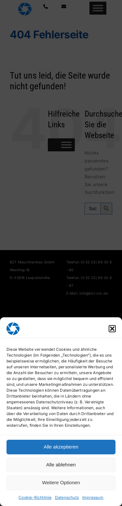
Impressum (92, 497)
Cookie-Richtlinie (35, 497)
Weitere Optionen (61, 482)
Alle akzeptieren (61, 446)
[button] (112, 328)
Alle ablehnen (61, 464)
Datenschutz (67, 497)
